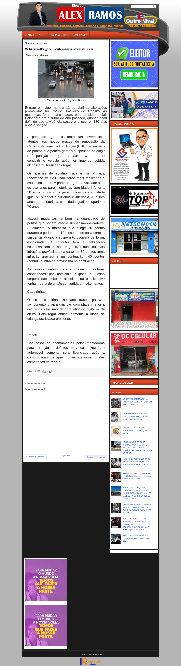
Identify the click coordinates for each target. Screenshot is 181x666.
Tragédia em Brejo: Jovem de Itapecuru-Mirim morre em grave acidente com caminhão (135, 416)
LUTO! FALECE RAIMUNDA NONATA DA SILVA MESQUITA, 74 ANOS (136, 430)
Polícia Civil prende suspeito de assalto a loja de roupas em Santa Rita (136, 538)
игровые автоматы (34, 1)
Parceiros (43, 35)
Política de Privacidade (60, 35)
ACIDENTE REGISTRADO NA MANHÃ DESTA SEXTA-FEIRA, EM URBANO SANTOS (137, 402)
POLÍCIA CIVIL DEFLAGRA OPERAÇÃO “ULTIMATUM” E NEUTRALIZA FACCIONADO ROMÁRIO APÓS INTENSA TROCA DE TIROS (137, 447)
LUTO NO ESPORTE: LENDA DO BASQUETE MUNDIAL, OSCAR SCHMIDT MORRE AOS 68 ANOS (136, 462)
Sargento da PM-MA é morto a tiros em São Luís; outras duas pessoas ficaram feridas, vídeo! (136, 476)
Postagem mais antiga (96, 457)
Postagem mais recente (36, 457)
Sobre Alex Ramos (80, 35)
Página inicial (29, 35)
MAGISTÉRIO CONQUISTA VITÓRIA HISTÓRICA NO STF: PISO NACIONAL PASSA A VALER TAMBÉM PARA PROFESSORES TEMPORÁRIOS (136, 493)
